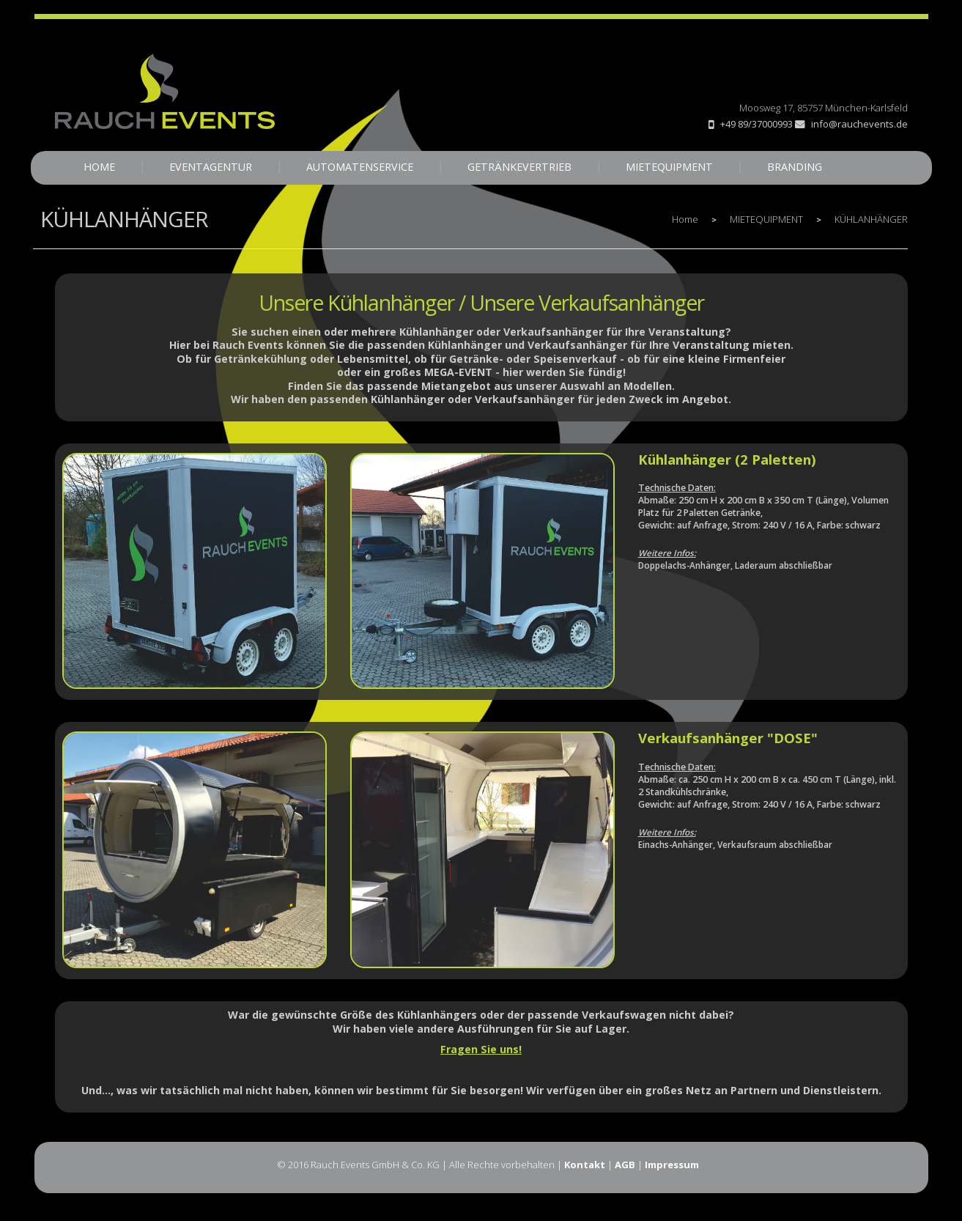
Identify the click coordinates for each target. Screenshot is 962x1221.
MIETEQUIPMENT (669, 167)
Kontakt (584, 1164)
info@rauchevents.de (851, 123)
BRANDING (794, 167)
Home (685, 219)
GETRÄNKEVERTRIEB (519, 167)
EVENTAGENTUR (210, 167)
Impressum (672, 1164)
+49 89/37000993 (756, 123)
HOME (99, 167)
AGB (625, 1164)
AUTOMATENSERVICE (359, 167)
